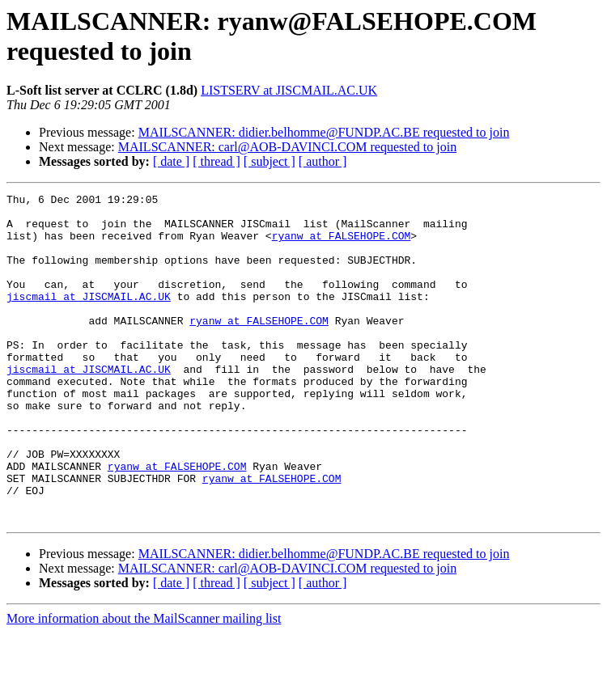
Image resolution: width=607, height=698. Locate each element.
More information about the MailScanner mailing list (143, 684)
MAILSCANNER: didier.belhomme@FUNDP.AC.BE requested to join (324, 132)
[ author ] (323, 161)
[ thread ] (216, 161)
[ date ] (171, 161)
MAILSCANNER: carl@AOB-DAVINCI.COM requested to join (287, 147)
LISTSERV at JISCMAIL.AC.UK (289, 90)
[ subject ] (269, 161)
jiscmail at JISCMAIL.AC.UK (88, 318)
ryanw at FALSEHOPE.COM (341, 245)
